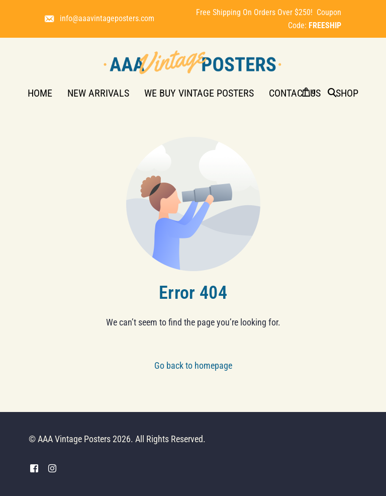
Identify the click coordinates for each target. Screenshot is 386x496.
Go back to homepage (193, 365)
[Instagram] (52, 468)
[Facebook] (34, 468)
